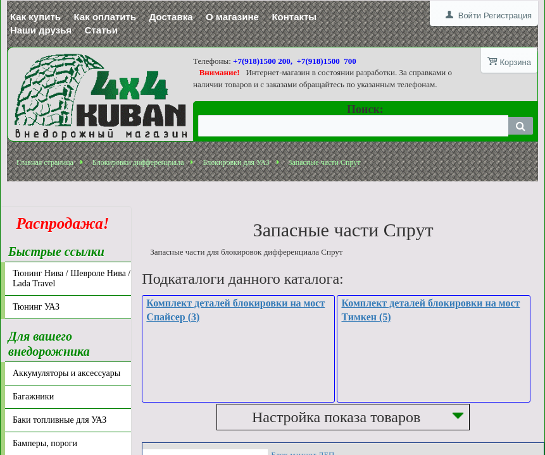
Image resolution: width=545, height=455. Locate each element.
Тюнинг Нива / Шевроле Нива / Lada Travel (71, 276)
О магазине (232, 16)
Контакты (294, 16)
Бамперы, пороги (45, 441)
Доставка (171, 16)
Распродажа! (59, 221)
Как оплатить (105, 16)
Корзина (515, 62)
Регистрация (508, 15)
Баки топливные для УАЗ (59, 418)
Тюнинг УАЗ (36, 305)
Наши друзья (41, 30)
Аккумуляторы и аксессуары (66, 371)
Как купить (35, 16)
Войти (469, 15)
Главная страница (44, 160)
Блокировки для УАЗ (236, 160)
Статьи (101, 30)
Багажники (33, 394)
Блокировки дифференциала (138, 160)
